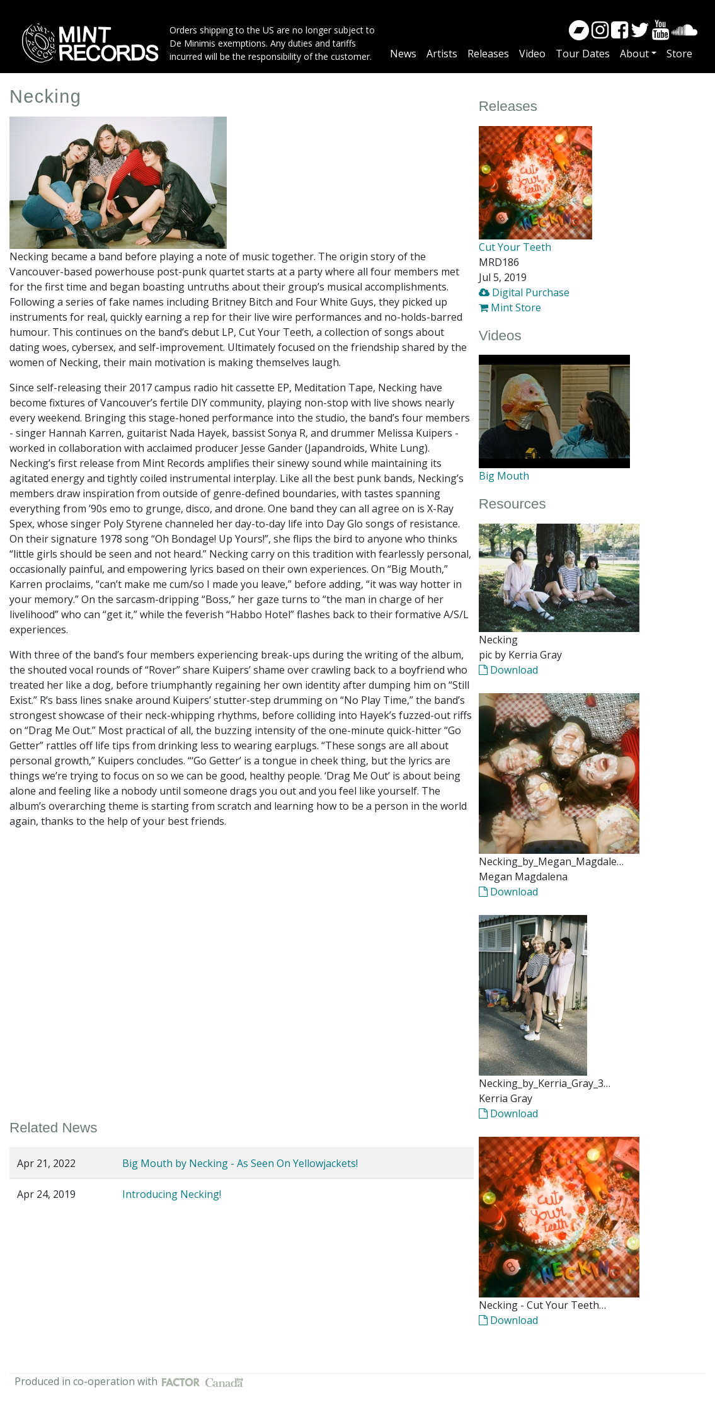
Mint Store (510, 307)
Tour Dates (583, 53)
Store (679, 53)
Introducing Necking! (171, 1194)
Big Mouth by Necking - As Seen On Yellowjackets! (240, 1163)
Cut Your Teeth (515, 247)
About (634, 53)
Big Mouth (504, 476)
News (403, 53)
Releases (488, 53)
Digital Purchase (524, 292)
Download (508, 670)
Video (532, 53)
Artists (441, 53)
